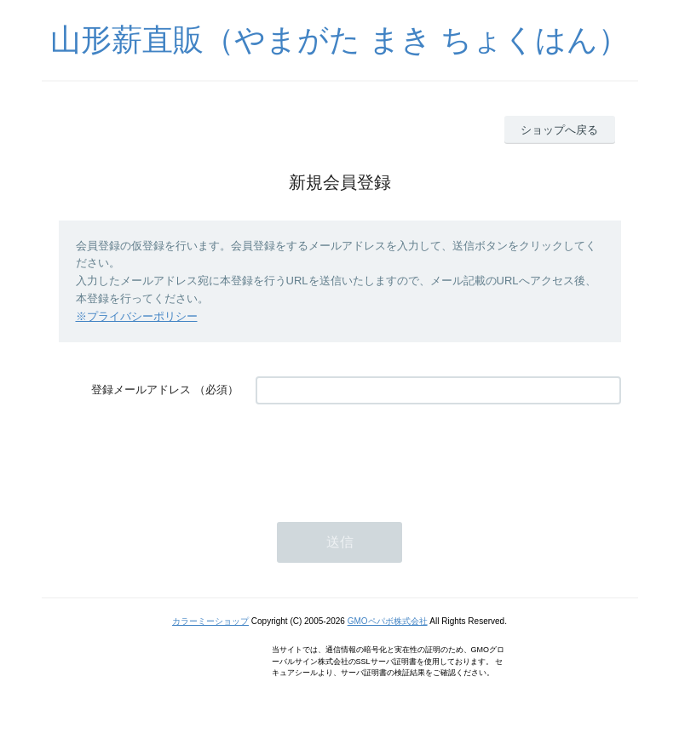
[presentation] (385, 454)
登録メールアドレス (141, 389)
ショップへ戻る (559, 129)
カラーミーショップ (210, 621)
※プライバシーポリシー (137, 316)
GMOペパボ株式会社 (388, 621)
